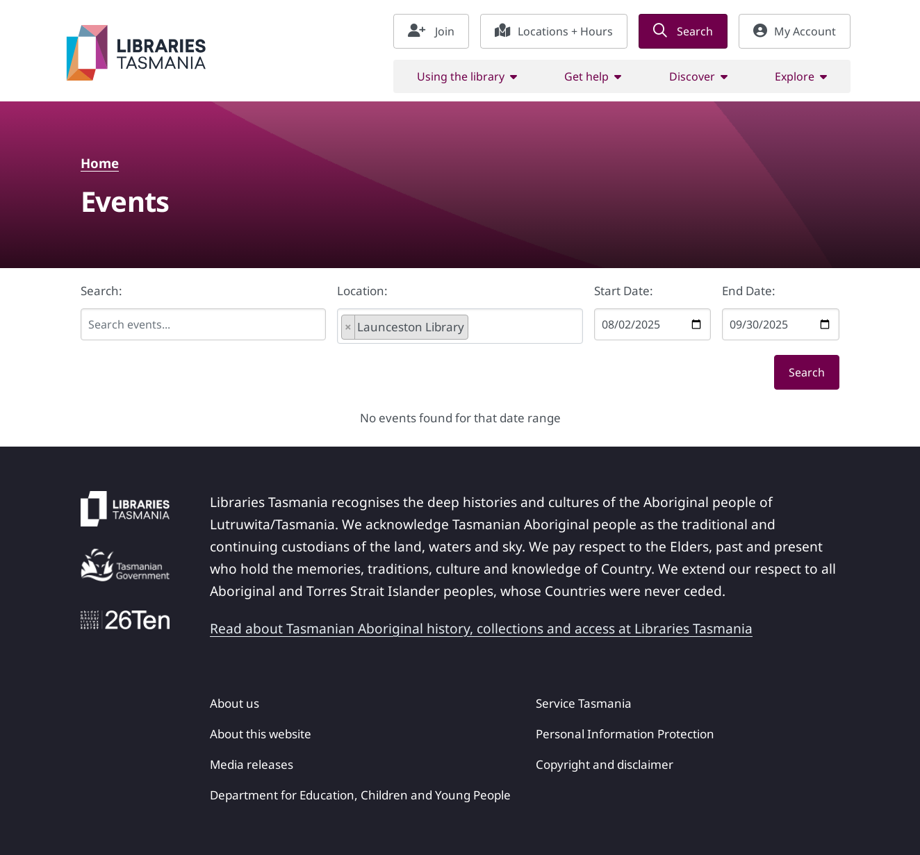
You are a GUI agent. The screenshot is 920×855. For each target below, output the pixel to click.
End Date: (748, 291)
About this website (260, 734)
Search (683, 31)
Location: (362, 291)
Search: (101, 291)
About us (234, 703)
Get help (586, 76)
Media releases (251, 764)
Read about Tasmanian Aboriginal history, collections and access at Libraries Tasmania (481, 628)
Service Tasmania (584, 703)
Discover (692, 76)
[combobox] (459, 326)
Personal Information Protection (625, 734)
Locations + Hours (554, 31)
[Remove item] (348, 327)
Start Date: (623, 291)
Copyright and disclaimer (604, 764)
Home (100, 163)
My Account (794, 31)
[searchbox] (490, 328)
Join (431, 31)
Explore (794, 76)
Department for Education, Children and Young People (360, 795)
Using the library (460, 76)
